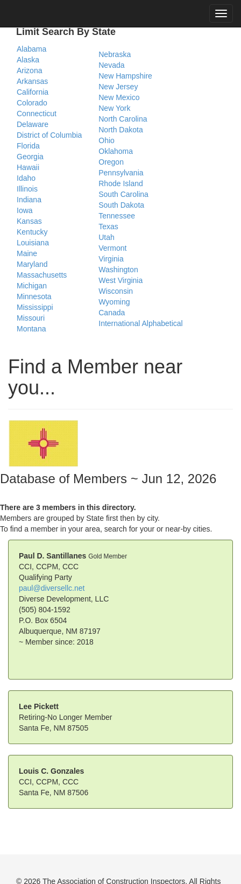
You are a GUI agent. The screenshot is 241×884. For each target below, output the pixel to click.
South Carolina (123, 194)
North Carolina (122, 119)
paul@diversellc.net (51, 588)
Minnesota (34, 296)
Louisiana (33, 242)
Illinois (27, 189)
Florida (28, 146)
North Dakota (120, 129)
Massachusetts (42, 275)
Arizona (29, 70)
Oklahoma (115, 151)
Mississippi (35, 307)
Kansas (29, 221)
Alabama (31, 49)
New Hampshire (125, 76)
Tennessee (116, 215)
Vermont (112, 248)
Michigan (32, 285)
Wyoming (114, 302)
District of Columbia (49, 135)
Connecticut (36, 113)
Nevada (111, 65)
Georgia (30, 156)
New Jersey (118, 86)
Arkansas (32, 81)
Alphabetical (161, 323)
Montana (31, 328)
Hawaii (28, 167)
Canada (111, 312)
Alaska (28, 59)
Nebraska (114, 54)
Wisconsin (115, 291)
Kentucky (32, 232)
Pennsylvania (120, 172)
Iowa (25, 210)
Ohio (106, 140)
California (32, 92)
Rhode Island (120, 183)
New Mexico (118, 97)
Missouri (31, 318)
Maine (27, 253)
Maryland (32, 264)
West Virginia (120, 280)
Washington (118, 269)
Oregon (111, 162)
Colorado (32, 102)
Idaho (26, 178)
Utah (106, 237)
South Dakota (121, 205)
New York (114, 108)
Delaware (32, 124)
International (119, 323)
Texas (108, 226)
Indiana (29, 199)
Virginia (110, 258)
